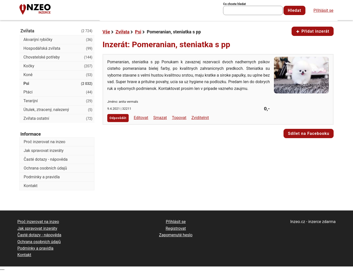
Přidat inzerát (312, 31)
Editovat (141, 117)
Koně (57, 75)
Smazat (160, 117)
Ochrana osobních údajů (45, 168)
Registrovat (176, 228)
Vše (106, 31)
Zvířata (122, 31)
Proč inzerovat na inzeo (44, 141)
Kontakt (31, 185)
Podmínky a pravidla (42, 177)
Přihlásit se (323, 10)
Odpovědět (118, 118)
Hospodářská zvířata (57, 48)
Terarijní (57, 101)
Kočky (57, 66)
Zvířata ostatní (57, 118)
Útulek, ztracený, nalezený (57, 109)
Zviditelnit (200, 117)
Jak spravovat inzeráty (43, 150)
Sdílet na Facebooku (308, 133)
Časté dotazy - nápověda (45, 159)
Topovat (179, 117)
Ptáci (57, 92)
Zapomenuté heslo (176, 235)
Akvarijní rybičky (57, 39)
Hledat (294, 10)
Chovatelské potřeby (57, 57)
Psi (138, 31)
